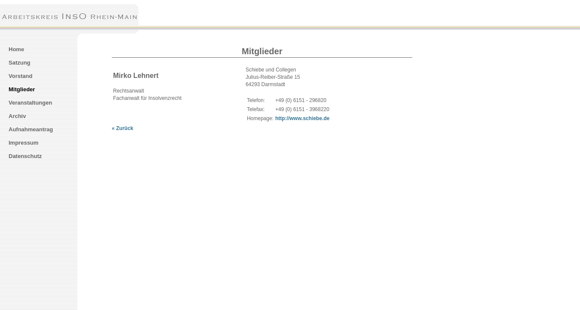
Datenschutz (25, 156)
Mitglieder (22, 89)
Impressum (23, 143)
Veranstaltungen (30, 102)
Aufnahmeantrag (31, 129)
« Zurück (122, 128)
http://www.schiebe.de (302, 118)
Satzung (20, 62)
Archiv (17, 116)
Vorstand (20, 76)
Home (16, 49)
